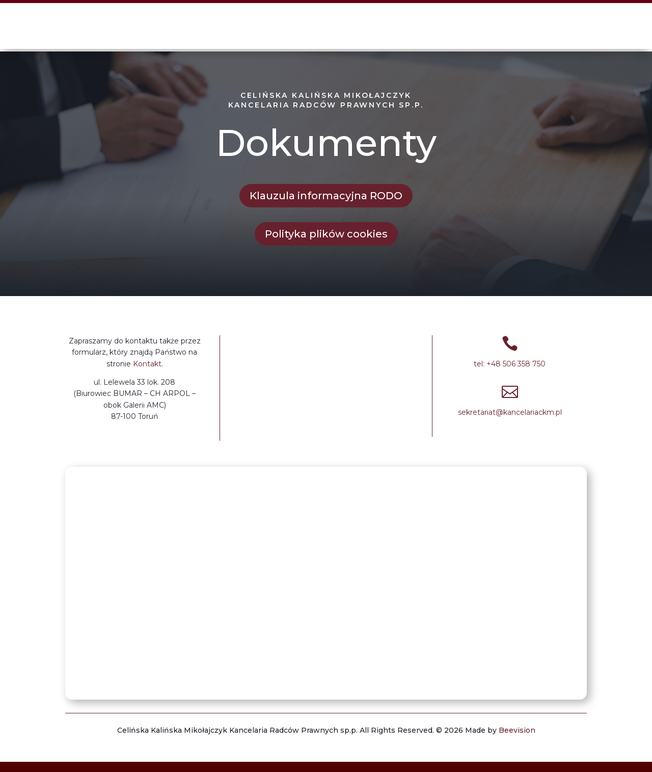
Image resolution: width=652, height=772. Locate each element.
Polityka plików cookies (326, 234)
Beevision (517, 730)
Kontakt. (148, 363)
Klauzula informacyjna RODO (326, 196)
